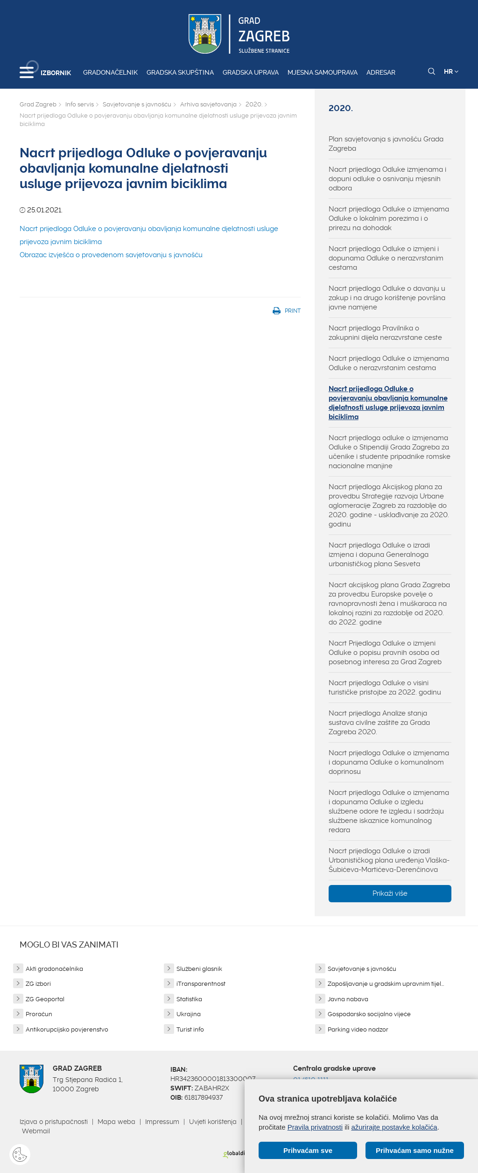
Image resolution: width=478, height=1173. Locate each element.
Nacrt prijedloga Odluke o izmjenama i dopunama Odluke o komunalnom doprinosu (389, 762)
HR (451, 71)
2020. (254, 104)
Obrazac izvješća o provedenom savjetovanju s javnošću (112, 255)
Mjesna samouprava (323, 72)
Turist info (190, 1029)
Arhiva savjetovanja (208, 104)
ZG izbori (38, 983)
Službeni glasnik (199, 968)
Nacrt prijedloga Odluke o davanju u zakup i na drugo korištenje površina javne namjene (387, 297)
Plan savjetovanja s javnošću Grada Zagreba (386, 144)
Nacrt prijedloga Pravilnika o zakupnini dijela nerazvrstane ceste (385, 333)
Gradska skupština (180, 72)
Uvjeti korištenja (213, 1121)
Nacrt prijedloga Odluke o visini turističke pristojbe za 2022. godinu (385, 687)
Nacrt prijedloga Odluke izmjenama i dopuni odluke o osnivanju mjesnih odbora (387, 178)
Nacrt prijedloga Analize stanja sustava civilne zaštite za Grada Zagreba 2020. (379, 722)
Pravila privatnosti (315, 1127)
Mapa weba (116, 1121)
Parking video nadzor (358, 1029)
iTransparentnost (200, 983)
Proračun (39, 1014)
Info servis (79, 104)
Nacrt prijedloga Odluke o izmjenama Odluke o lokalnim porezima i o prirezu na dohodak (389, 218)
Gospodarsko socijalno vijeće (369, 1014)
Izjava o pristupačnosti (54, 1121)
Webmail (36, 1131)
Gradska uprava (251, 72)
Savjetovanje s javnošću (137, 104)
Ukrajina (188, 1014)
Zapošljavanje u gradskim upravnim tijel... (386, 983)
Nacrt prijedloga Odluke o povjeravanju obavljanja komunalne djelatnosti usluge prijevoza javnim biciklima (388, 403)
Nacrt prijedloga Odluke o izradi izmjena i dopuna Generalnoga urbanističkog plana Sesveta (379, 554)
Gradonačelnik (110, 72)
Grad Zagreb (38, 104)
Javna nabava (348, 999)
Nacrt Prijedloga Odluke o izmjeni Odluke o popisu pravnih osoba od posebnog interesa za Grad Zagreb (385, 652)
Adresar (380, 72)
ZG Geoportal (45, 999)
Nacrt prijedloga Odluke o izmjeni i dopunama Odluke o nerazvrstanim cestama (386, 258)
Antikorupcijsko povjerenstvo (67, 1029)
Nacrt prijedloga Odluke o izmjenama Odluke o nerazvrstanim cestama (389, 363)
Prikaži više (390, 893)
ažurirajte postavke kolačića (394, 1127)
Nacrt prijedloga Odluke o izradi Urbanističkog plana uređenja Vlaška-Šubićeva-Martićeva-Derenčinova (389, 860)
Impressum (162, 1121)
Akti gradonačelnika (54, 968)
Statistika (189, 999)
